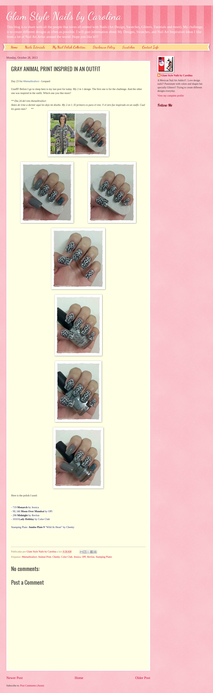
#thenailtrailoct (31, 81)
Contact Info (150, 47)
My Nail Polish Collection (68, 47)
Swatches (128, 47)
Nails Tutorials (35, 47)
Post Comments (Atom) (32, 685)
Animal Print (44, 557)
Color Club (66, 557)
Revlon (90, 557)
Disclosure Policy (104, 47)
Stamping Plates (104, 557)
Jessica (77, 557)
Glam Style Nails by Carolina (63, 16)
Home (14, 47)
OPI (84, 557)
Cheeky (56, 557)
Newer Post (14, 678)
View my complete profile (170, 95)
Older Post (142, 678)
